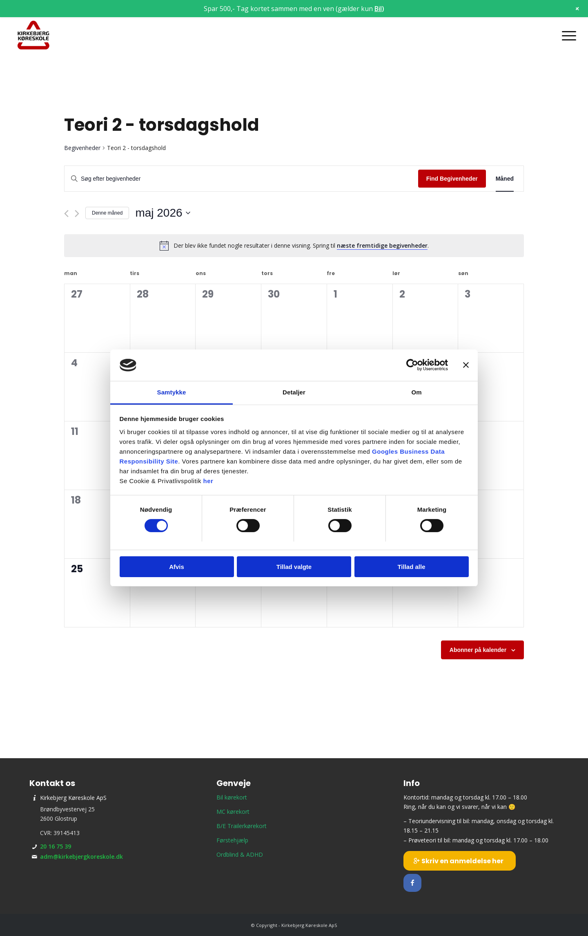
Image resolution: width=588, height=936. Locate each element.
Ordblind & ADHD (239, 854)
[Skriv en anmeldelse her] (459, 861)
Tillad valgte (294, 566)
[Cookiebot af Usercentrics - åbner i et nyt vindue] (412, 365)
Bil (378, 8)
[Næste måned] (77, 213)
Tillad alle (411, 566)
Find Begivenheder (452, 178)
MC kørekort (232, 811)
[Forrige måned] (66, 213)
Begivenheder (82, 148)
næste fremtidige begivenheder (382, 245)
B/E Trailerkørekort (241, 826)
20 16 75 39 (55, 846)
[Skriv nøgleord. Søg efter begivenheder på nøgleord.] (241, 179)
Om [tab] (416, 392)
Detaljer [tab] (294, 392)
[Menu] (566, 36)
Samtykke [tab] (171, 392)
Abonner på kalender (478, 650)
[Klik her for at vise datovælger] (162, 213)
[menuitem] (566, 36)
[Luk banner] (466, 365)
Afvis (176, 566)
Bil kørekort (231, 797)
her (208, 480)
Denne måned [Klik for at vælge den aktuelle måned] (107, 213)
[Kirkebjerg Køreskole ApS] (33, 36)
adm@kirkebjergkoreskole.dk (81, 856)
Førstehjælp (232, 840)
